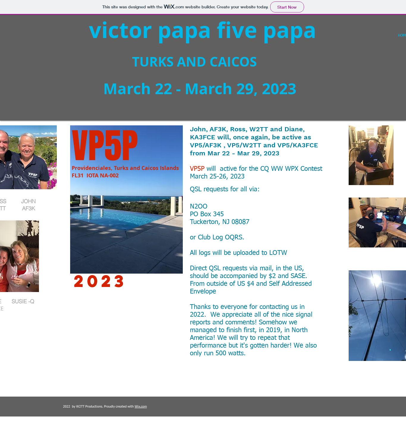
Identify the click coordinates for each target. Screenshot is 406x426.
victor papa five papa (202, 30)
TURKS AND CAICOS (157, 62)
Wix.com (141, 406)
